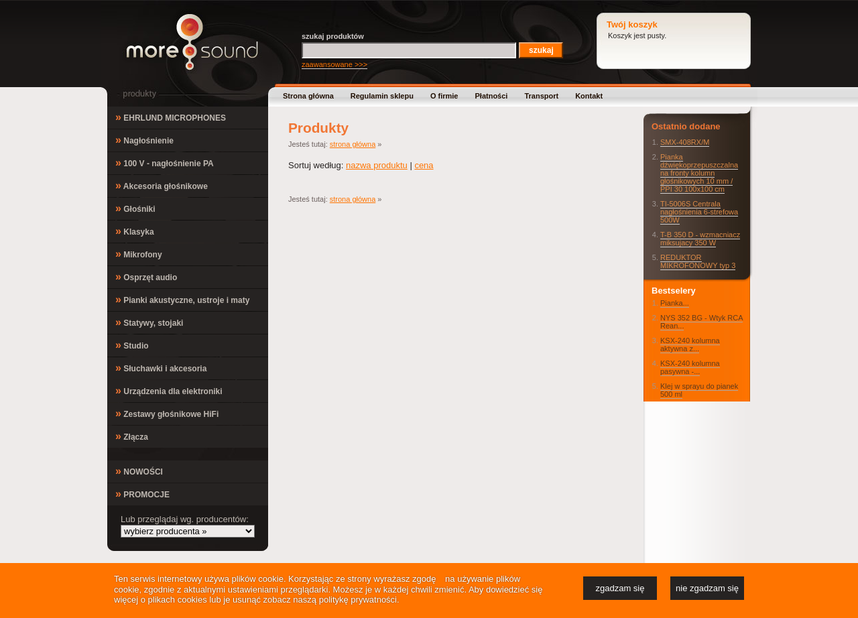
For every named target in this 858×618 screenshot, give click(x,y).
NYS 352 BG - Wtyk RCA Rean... (701, 322)
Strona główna (308, 96)
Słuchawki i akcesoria (160, 367)
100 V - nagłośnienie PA (164, 162)
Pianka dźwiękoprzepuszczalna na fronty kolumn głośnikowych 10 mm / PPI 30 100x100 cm (699, 173)
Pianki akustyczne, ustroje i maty (182, 299)
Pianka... (674, 303)
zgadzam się (620, 588)
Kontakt (589, 96)
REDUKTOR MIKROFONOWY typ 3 (697, 261)
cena (423, 165)
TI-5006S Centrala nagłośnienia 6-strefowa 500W (699, 212)
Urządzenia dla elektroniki (169, 390)
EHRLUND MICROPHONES (170, 117)
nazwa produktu (377, 165)
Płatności (491, 96)
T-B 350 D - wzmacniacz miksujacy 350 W (700, 239)
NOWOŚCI (139, 471)
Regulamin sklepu (382, 96)
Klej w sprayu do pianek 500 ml (699, 390)
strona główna (353, 144)
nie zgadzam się (707, 588)
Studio (132, 345)
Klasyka (134, 231)
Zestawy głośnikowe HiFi (167, 413)
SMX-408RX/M (684, 142)
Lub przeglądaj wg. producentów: (185, 519)
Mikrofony (138, 253)
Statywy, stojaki (149, 322)
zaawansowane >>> (334, 64)
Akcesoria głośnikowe (161, 185)
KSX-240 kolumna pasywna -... (690, 367)
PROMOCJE (142, 493)
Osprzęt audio (146, 276)
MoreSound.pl (192, 41)
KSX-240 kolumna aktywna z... (690, 344)
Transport (541, 96)
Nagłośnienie (144, 139)
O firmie (444, 96)
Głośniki (135, 208)
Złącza (131, 436)
